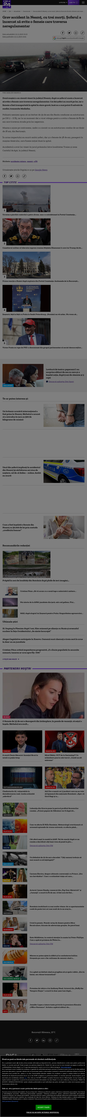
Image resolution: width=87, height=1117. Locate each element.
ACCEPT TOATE (44, 1107)
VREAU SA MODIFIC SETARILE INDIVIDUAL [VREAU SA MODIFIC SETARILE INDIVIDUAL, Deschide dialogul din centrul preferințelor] (42, 1112)
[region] (43, 1086)
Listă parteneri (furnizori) (10, 1101)
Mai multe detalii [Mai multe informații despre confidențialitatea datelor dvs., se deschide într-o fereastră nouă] (66, 1067)
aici (26, 1078)
